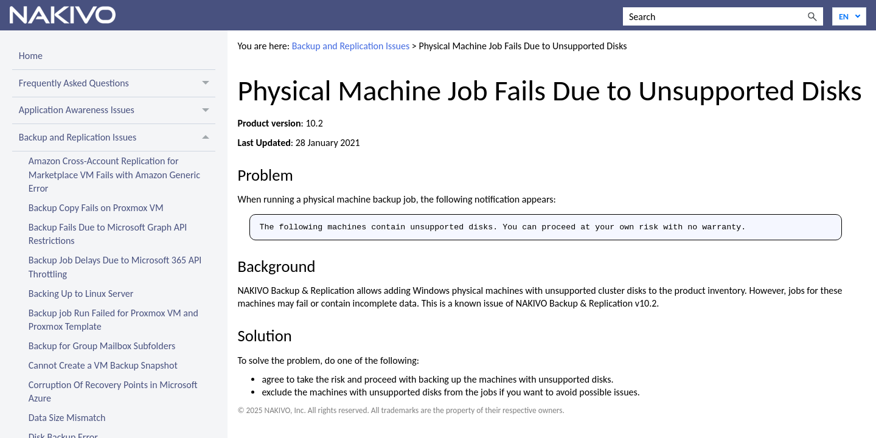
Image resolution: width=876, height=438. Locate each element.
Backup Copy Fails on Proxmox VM (96, 208)
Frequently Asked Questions (117, 83)
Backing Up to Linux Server (81, 293)
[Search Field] (723, 16)
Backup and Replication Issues (117, 137)
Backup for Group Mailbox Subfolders (102, 346)
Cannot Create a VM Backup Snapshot (103, 365)
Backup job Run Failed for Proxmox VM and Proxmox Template (113, 319)
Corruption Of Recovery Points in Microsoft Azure (113, 391)
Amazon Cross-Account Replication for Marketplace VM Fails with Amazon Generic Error (114, 174)
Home (31, 55)
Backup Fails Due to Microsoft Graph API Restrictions (108, 233)
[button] (812, 16)
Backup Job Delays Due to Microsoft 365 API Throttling (115, 266)
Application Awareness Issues (117, 110)
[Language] (849, 16)
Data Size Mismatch (67, 417)
